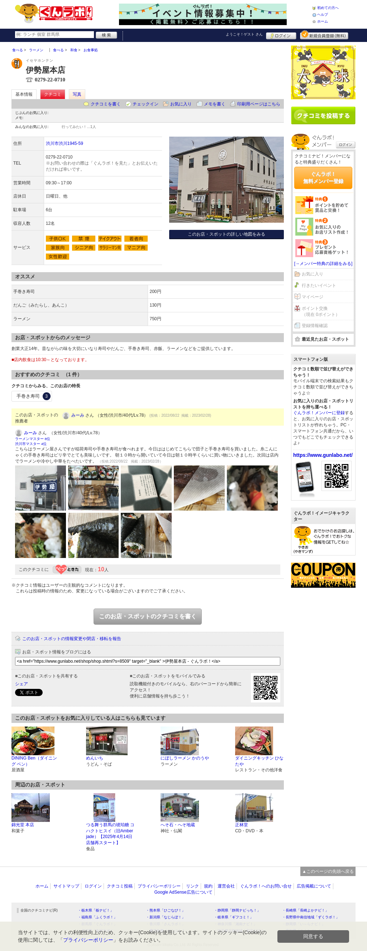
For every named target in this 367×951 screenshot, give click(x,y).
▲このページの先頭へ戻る (328, 871)
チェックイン (145, 104)
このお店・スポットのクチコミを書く (147, 616)
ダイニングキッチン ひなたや (259, 761)
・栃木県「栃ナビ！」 (96, 910)
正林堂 (241, 824)
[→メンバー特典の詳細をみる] (323, 263)
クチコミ (52, 94)
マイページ (312, 296)
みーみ (77, 415)
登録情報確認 (315, 325)
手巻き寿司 (33, 396)
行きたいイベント (319, 285)
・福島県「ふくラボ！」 (97, 917)
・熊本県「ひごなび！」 (165, 910)
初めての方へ (328, 8)
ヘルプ (322, 14)
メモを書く (214, 104)
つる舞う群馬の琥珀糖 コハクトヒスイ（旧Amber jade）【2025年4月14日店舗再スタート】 (110, 833)
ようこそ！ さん (244, 34)
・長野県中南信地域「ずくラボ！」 (310, 917)
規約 (208, 886)
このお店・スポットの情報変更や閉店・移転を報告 (71, 638)
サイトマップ (66, 886)
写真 (77, 94)
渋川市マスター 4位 (31, 444)
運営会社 (226, 886)
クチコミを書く (106, 104)
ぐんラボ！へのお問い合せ (266, 886)
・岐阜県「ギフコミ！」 (233, 917)
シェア (21, 683)
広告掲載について (314, 886)
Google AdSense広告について (183, 892)
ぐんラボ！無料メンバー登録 (323, 177)
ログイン (281, 34)
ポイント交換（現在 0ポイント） (321, 311)
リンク (192, 886)
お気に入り (181, 104)
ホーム (322, 21)
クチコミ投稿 (120, 886)
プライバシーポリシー (159, 886)
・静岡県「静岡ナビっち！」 (237, 910)
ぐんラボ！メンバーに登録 (319, 412)
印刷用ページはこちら (258, 104)
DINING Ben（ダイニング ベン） (34, 761)
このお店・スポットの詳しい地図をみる (226, 234)
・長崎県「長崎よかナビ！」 (305, 910)
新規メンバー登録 (324, 34)
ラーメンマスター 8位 (32, 439)
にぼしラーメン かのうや (185, 758)
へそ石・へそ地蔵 (178, 824)
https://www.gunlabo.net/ (323, 455)
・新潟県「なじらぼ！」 (165, 917)
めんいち (94, 758)
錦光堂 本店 (22, 824)
